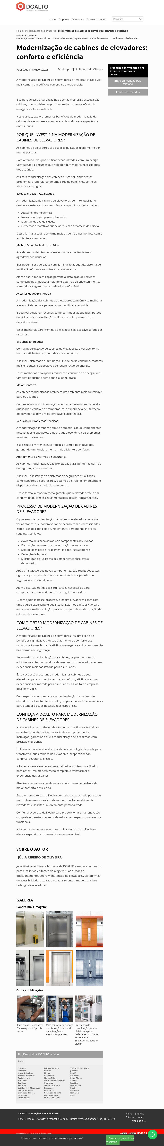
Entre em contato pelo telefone (127, 82)
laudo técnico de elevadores (125, 38)
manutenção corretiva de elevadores (33, 38)
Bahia (20, 1061)
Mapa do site (139, 1121)
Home (52, 19)
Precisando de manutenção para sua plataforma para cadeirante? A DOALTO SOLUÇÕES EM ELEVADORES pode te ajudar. (87, 1034)
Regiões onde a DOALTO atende (38, 1054)
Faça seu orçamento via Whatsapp (120, 1140)
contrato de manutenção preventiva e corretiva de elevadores (81, 38)
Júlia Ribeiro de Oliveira (88, 69)
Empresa (64, 19)
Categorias (78, 19)
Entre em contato (96, 19)
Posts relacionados (128, 92)
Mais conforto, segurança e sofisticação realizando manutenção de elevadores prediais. (59, 1029)
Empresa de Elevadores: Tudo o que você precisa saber (30, 1028)
